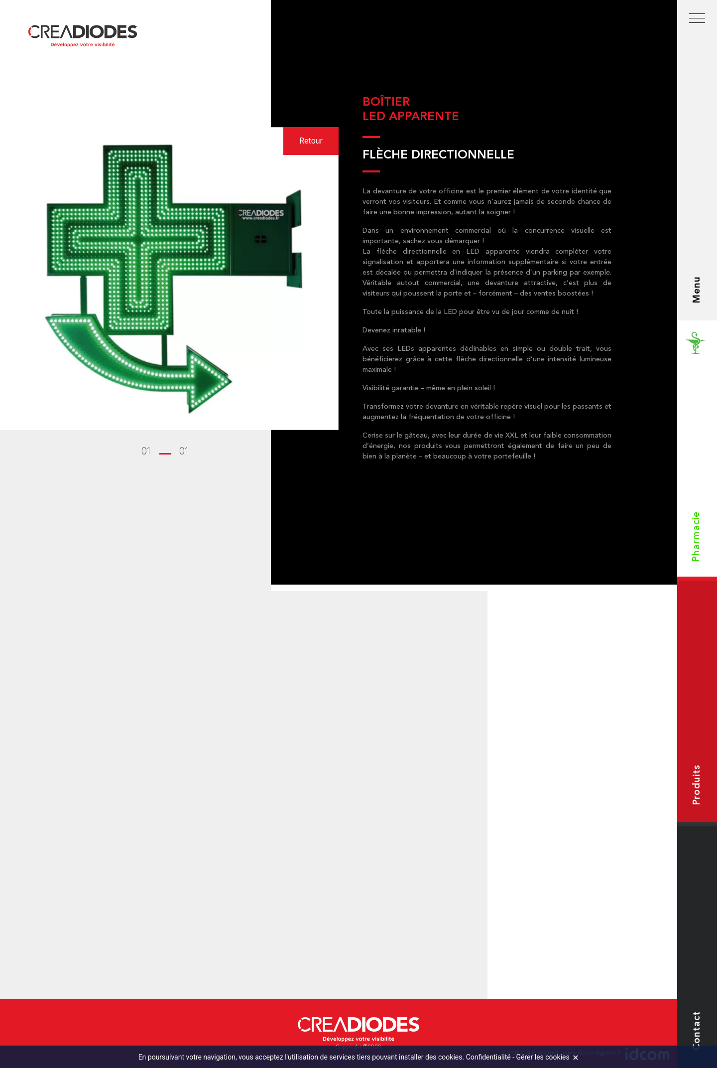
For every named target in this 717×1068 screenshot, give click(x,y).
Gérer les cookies (543, 1057)
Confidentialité (488, 1057)
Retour (311, 141)
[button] (165, 452)
